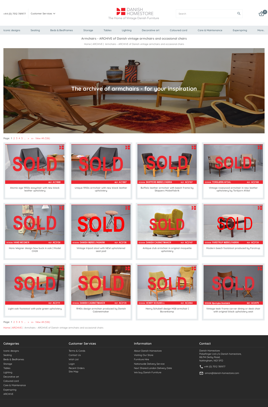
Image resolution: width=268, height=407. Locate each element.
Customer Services (41, 13)
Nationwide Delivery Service (149, 363)
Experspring (240, 30)
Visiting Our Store (143, 355)
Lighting (126, 30)
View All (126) (42, 138)
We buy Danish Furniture (147, 372)
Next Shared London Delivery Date (153, 368)
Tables (107, 30)
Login (72, 363)
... (25, 138)
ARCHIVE (98, 44)
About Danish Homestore (148, 350)
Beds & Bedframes (61, 30)
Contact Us (75, 355)
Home (87, 44)
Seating (35, 30)
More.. (261, 30)
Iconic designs (11, 30)
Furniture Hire (141, 359)
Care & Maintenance (210, 30)
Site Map (73, 371)
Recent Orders (77, 368)
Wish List (74, 359)
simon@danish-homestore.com (222, 372)
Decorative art (150, 30)
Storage (88, 30)
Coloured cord (178, 30)
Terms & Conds (77, 350)
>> (32, 138)
